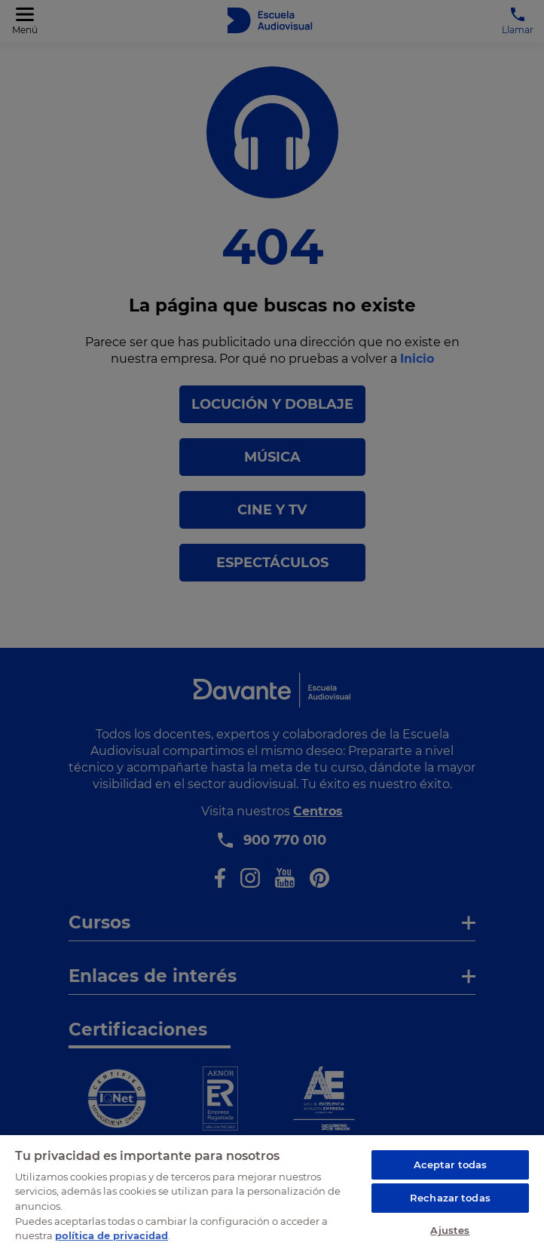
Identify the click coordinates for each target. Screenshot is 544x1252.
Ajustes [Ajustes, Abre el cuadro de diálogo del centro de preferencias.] (449, 1230)
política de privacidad (111, 1235)
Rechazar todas (450, 1198)
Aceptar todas (450, 1164)
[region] (272, 1193)
